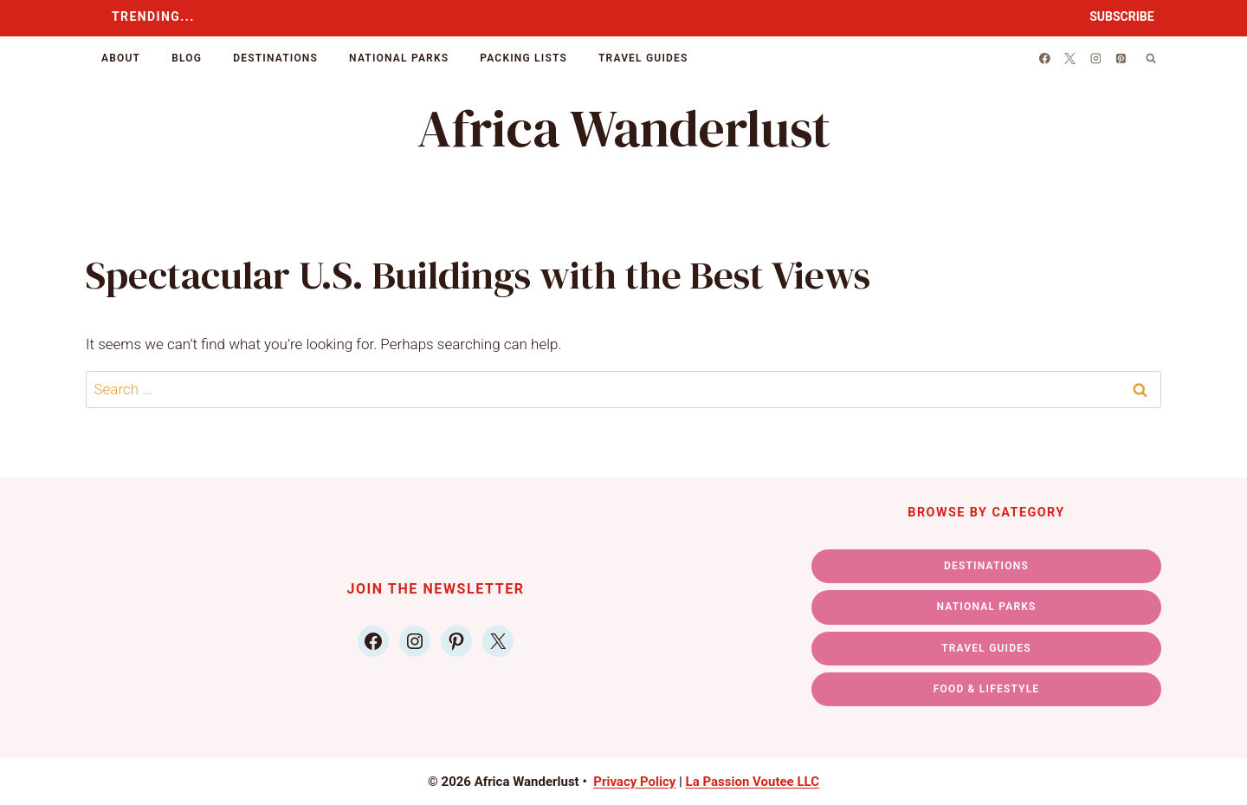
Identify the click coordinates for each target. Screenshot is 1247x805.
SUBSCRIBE (1121, 16)
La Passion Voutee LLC (752, 781)
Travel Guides (643, 58)
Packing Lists (523, 58)
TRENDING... (153, 16)
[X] (1070, 58)
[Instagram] (1095, 58)
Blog (186, 58)
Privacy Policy (634, 781)
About (120, 58)
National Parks (399, 58)
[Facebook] (1045, 58)
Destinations (275, 58)
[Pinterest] (1121, 58)
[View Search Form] (1150, 58)
